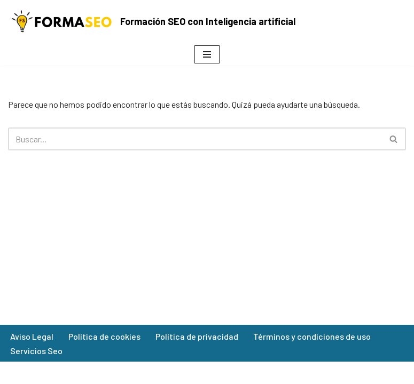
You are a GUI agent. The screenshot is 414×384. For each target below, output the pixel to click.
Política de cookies (104, 336)
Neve (151, 372)
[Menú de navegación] (207, 54)
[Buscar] (195, 138)
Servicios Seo (36, 351)
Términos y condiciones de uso (312, 336)
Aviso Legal (31, 336)
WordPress (253, 372)
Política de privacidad (196, 336)
